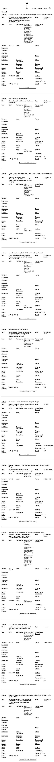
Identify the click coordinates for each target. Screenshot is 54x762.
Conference (38, 78)
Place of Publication (19, 60)
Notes (3, 81)
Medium (37, 76)
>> (27, 8)
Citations (40, 8)
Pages (37, 45)
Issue (17, 45)
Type (36, 17)
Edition (37, 72)
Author (4, 14)
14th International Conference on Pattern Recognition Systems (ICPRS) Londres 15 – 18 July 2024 (29, 110)
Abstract (4, 50)
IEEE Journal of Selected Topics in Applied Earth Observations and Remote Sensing (28, 636)
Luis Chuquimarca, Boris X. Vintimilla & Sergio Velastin (26, 253)
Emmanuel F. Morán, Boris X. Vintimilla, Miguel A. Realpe (26, 532)
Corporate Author (5, 56)
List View (33, 8)
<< (27, 3)
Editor (37, 60)
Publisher (5, 60)
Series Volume (4, 72)
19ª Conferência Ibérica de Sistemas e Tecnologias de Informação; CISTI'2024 (29, 342)
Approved (38, 81)
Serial (37, 83)
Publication (19, 24)
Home (5, 8)
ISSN (3, 76)
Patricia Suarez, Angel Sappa (18, 98)
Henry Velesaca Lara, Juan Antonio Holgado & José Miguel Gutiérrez (30, 14)
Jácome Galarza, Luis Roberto (18, 329)
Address (4, 53)
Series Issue (18, 72)
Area (3, 78)
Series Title (19, 68)
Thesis (37, 55)
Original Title (37, 64)
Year (3, 24)
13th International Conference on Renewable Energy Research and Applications (28, 710)
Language (5, 64)
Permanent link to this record (27, 88)
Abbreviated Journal (39, 24)
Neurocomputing (29, 408)
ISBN (17, 76)
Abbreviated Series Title (39, 68)
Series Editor (4, 68)
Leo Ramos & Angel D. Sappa (18, 624)
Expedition (19, 78)
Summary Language (19, 64)
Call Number (4, 84)
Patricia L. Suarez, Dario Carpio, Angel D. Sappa (24, 401)
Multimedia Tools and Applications (27, 475)
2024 (10, 24)
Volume (4, 45)
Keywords (5, 48)
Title (3, 17)
